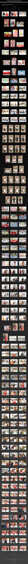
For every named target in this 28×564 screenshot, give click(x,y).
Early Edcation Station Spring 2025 (8, 4)
